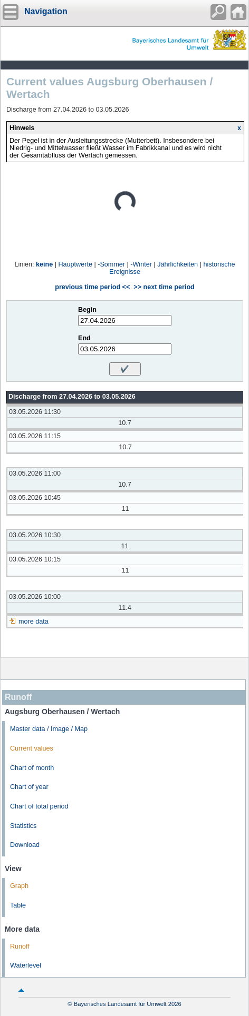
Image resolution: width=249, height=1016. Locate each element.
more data (33, 621)
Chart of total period (39, 806)
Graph (19, 886)
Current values (31, 748)
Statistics (23, 826)
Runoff (20, 946)
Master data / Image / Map (49, 729)
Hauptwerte (75, 264)
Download (25, 845)
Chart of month (32, 768)
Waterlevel (25, 965)
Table (18, 905)
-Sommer (111, 264)
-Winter (141, 264)
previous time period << (92, 287)
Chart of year (29, 787)
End (84, 338)
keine (44, 264)
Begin (87, 309)
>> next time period (163, 287)
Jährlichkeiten (177, 264)
